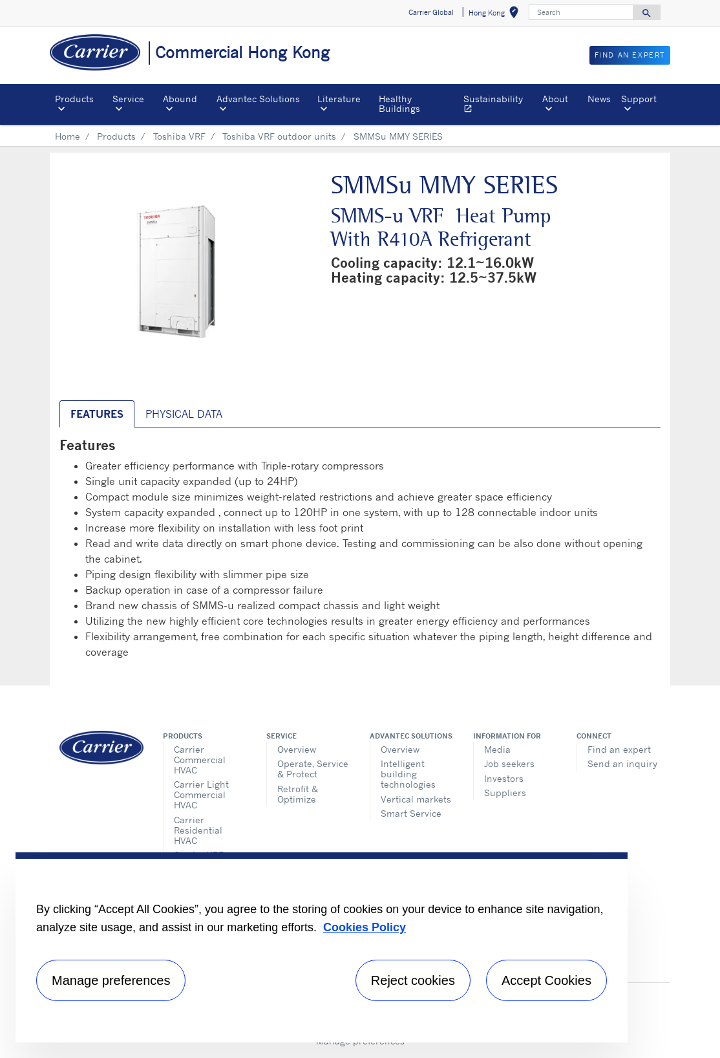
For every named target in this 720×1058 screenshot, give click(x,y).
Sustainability (500, 105)
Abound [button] (180, 98)
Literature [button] (339, 98)
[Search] (581, 12)
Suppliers (505, 792)
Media (497, 749)
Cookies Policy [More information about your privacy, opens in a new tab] (364, 927)
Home (67, 136)
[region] (322, 947)
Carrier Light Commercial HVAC (201, 794)
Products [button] (74, 98)
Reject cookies (413, 980)
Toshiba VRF (179, 136)
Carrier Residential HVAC (198, 830)
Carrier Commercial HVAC (200, 759)
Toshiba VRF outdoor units (279, 136)
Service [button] (128, 98)
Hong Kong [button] (496, 14)
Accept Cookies (546, 980)
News (599, 98)
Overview (296, 749)
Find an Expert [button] (630, 54)
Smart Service (411, 813)
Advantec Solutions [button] (258, 98)
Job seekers (509, 763)
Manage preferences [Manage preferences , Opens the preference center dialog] (111, 980)
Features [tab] (96, 413)
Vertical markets (416, 799)
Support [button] (639, 98)
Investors (504, 778)
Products (116, 136)
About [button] (555, 98)
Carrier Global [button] (431, 12)
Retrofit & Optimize (297, 793)
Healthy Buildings (399, 103)
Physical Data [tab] (183, 413)
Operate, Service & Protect (312, 768)
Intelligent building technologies (408, 774)
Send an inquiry (622, 763)
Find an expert (619, 749)
